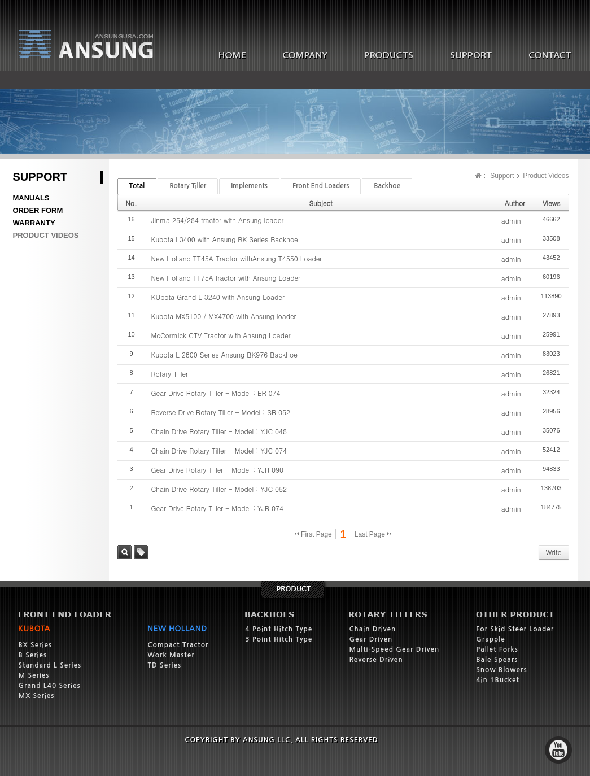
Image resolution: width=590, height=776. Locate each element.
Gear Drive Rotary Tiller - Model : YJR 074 (217, 508)
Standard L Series (50, 665)
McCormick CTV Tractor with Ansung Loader (221, 335)
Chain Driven (372, 629)
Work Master (171, 655)
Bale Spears (497, 659)
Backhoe (387, 185)
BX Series (36, 645)
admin (511, 220)
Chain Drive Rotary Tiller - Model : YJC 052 (219, 489)
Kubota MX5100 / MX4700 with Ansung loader (223, 316)
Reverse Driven (376, 659)
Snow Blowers (501, 669)
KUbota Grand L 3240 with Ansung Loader (218, 297)
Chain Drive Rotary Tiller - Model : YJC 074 (219, 450)
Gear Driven (370, 639)
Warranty (34, 223)
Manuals (31, 198)
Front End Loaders (320, 185)
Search (124, 552)
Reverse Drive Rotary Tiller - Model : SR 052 (220, 412)
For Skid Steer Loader (515, 629)
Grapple (490, 639)
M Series (34, 675)
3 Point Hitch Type (278, 639)
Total (137, 185)
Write (554, 552)
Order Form (38, 210)
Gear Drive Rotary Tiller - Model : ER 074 (216, 393)
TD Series (165, 665)
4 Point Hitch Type (278, 629)
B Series (33, 655)
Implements (249, 185)
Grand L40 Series (50, 685)
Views (552, 203)
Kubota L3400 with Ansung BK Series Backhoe (224, 239)
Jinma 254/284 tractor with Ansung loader (217, 220)
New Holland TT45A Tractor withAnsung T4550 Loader (236, 258)
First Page (313, 534)
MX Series (37, 695)
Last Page (373, 534)
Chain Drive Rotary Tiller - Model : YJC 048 (219, 431)
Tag (141, 552)
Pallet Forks (497, 649)
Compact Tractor (178, 645)
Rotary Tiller (187, 185)
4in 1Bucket (497, 680)
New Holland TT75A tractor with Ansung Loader (225, 277)
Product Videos (46, 235)
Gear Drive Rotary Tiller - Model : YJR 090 (217, 469)
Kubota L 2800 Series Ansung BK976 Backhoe (224, 354)
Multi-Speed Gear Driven (394, 649)
